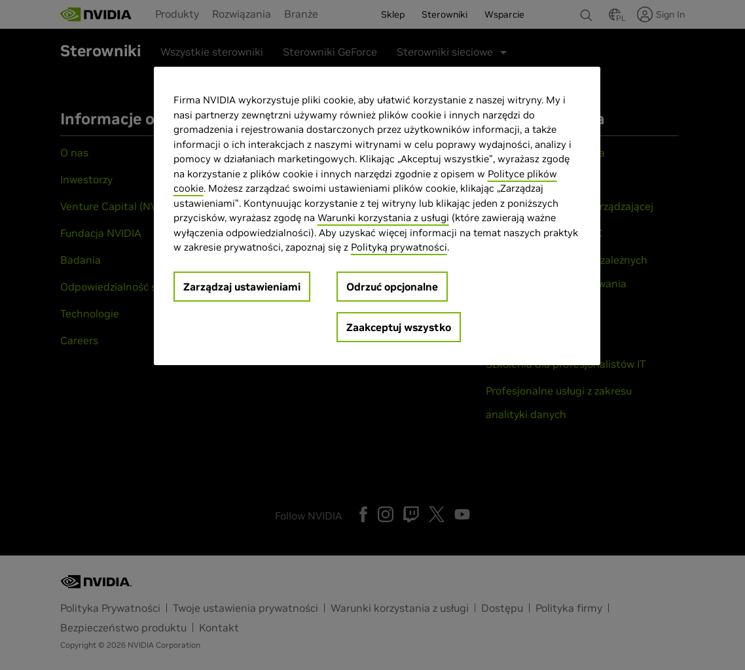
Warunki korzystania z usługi (383, 217)
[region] (377, 216)
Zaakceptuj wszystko (398, 327)
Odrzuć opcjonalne (392, 286)
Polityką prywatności (399, 247)
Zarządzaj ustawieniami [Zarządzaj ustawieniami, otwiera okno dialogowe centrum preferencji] (241, 286)
